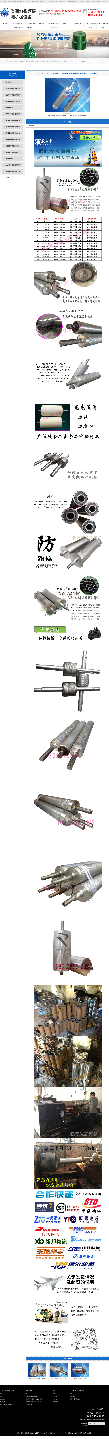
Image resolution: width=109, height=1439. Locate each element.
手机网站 (100, 1409)
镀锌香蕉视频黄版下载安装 (80, 1378)
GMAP (62, 1433)
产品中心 (42, 24)
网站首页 (6, 24)
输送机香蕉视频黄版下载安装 (13, 141)
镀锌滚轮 (93, 74)
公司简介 (2, 1396)
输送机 (49, 1)
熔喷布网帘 (9, 158)
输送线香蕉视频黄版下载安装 (37, 1378)
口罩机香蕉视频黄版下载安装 (13, 153)
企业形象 (2, 1399)
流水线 (53, 1)
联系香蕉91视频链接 (102, 25)
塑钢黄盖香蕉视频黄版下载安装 (13, 134)
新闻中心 (78, 24)
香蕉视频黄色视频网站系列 (30, 25)
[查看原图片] (65, 113)
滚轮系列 (9, 82)
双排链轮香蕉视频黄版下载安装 (13, 128)
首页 (48, 74)
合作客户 (66, 24)
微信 (94, 1409)
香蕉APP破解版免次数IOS (54, 25)
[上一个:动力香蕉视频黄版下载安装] (57, 115)
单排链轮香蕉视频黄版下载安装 (13, 122)
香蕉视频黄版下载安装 (77, 1)
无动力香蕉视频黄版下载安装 (13, 96)
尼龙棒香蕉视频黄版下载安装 (13, 147)
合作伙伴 (2, 1402)
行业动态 (55, 1399)
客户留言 (72, 1396)
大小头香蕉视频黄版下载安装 (13, 166)
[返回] (71, 113)
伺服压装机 (92, 1423)
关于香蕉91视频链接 (90, 25)
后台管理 (67, 1433)
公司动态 (55, 1396)
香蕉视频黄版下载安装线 (63, 1)
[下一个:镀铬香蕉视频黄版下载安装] (78, 115)
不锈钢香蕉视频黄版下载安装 (13, 115)
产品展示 (28, 1391)
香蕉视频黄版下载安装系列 (18, 25)
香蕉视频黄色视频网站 (39, 1)
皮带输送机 (9, 107)
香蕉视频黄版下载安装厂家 (58, 1378)
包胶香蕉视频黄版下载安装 (13, 173)
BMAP (57, 1433)
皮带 (86, 1)
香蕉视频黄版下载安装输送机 (13, 103)
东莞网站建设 (82, 1433)
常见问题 (55, 1402)
